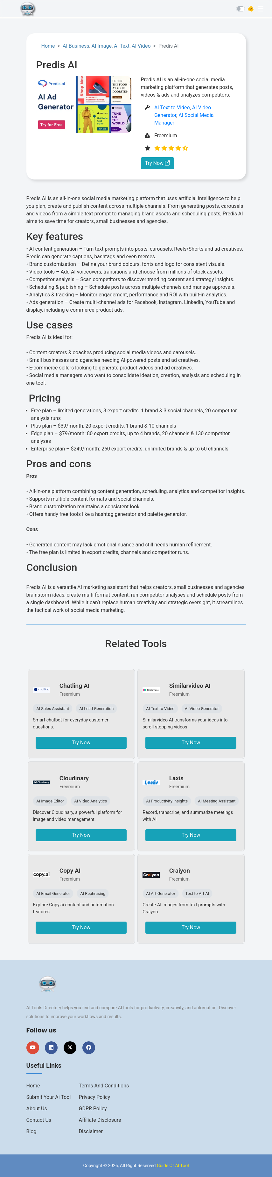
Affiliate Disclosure (100, 1120)
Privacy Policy (94, 1097)
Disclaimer (91, 1131)
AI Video (141, 46)
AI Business (76, 46)
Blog (31, 1131)
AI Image (102, 46)
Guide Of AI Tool (173, 1165)
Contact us (39, 1120)
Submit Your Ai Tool (48, 1097)
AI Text (121, 46)
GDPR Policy (93, 1109)
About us (36, 1109)
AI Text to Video (172, 108)
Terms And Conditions (104, 1086)
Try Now (157, 163)
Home (48, 46)
